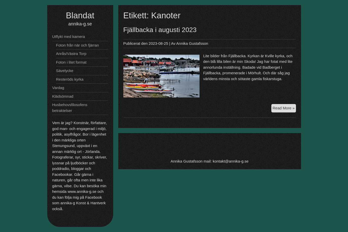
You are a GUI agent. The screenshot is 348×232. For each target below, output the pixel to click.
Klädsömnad (62, 96)
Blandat (80, 15)
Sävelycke (64, 70)
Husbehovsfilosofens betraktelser (69, 108)
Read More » (284, 108)
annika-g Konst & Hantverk (83, 203)
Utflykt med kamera (68, 36)
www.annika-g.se (82, 191)
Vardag (58, 87)
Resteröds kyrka (70, 79)
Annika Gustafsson (192, 43)
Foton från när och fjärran (77, 45)
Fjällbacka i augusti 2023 (160, 30)
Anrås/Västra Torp (71, 53)
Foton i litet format (71, 62)
